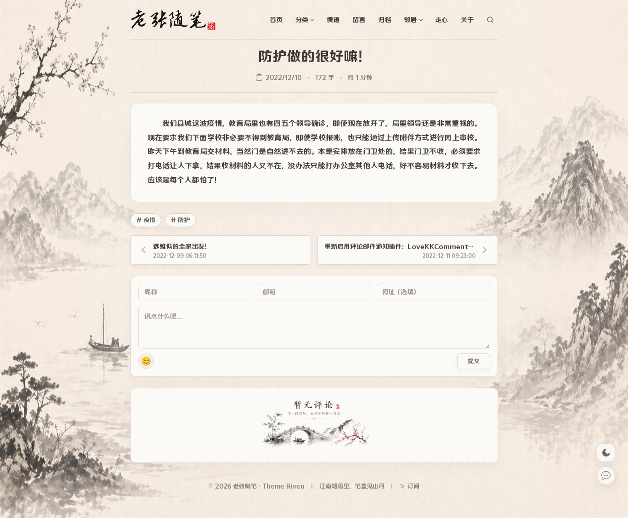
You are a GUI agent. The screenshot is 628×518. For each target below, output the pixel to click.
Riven (295, 486)
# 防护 (180, 220)
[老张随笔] (176, 19)
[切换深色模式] (606, 453)
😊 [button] (146, 361)
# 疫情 (145, 220)
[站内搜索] (490, 20)
